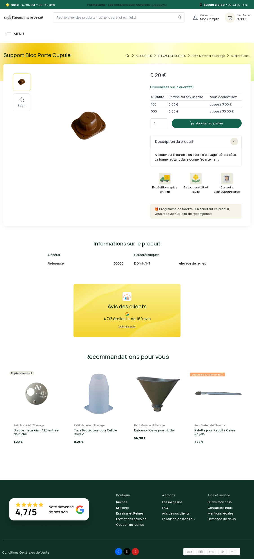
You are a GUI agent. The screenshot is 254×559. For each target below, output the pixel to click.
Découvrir (159, 4)
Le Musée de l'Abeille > (178, 519)
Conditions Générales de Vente (25, 552)
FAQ (165, 508)
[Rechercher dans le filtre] (180, 17)
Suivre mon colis (220, 502)
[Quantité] (159, 123)
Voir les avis (127, 326)
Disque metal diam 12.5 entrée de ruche (36, 432)
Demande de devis (222, 519)
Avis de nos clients (176, 513)
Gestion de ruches (130, 524)
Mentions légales (221, 513)
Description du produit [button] (196, 141)
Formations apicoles (131, 519)
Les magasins (172, 502)
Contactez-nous (220, 508)
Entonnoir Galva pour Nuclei (154, 430)
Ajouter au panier (206, 123)
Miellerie (122, 508)
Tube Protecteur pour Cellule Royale (95, 432)
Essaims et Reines (130, 513)
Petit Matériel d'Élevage (29, 425)
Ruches (121, 502)
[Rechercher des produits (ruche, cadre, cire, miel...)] (119, 17)
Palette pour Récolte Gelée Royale (214, 432)
